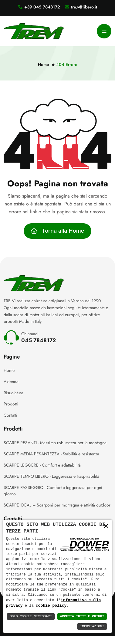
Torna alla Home (57, 231)
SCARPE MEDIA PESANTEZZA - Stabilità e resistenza (51, 454)
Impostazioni (92, 626)
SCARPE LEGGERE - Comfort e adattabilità (42, 465)
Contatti (10, 415)
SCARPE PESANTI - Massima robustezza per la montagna (55, 443)
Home (43, 64)
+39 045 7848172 (42, 7)
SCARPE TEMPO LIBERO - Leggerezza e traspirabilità (51, 476)
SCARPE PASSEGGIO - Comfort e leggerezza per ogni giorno (53, 490)
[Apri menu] (104, 31)
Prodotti (11, 404)
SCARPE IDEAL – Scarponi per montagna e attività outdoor (57, 505)
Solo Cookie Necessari (31, 616)
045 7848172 (38, 340)
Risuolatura (13, 393)
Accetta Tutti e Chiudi (82, 616)
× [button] (106, 526)
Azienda (11, 382)
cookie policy (51, 605)
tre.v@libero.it (84, 7)
